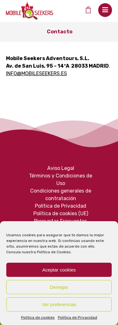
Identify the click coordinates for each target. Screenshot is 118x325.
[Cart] (88, 10)
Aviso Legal (60, 168)
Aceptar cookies (59, 269)
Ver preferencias (59, 304)
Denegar (59, 287)
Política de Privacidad (77, 317)
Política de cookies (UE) (60, 213)
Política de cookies (38, 317)
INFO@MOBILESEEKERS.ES (36, 73)
